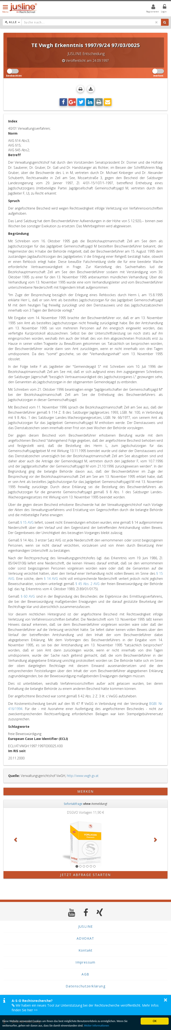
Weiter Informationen (112, 1025)
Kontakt (85, 950)
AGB (85, 974)
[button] (16, 839)
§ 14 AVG (51, 578)
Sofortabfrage (73, 804)
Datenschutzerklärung (85, 986)
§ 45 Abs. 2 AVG (87, 583)
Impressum (85, 962)
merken (85, 791)
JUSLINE (85, 926)
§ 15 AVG (27, 522)
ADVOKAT (85, 938)
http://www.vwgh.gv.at (83, 775)
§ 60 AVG (28, 596)
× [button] (165, 999)
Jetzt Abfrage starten (85, 874)
